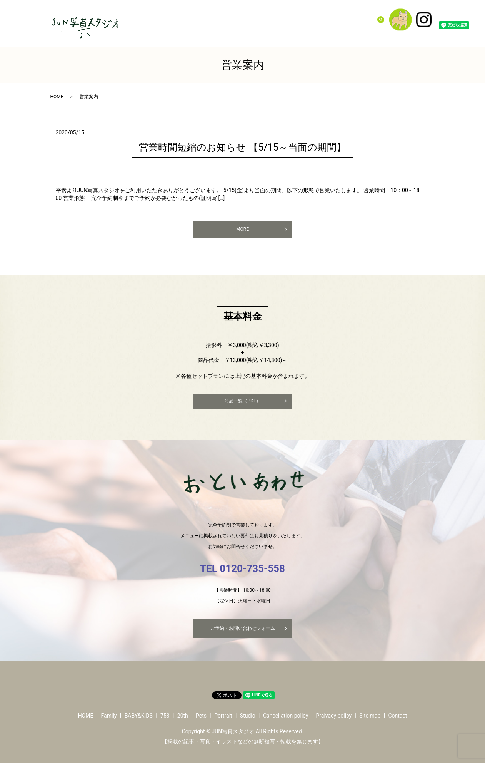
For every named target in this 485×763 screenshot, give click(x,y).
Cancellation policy (285, 716)
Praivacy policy (334, 716)
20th (287, 19)
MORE (242, 229)
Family (224, 19)
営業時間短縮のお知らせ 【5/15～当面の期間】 (242, 147)
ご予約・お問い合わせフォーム (242, 628)
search (385, 19)
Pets (302, 19)
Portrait (321, 19)
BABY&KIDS (250, 19)
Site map (369, 716)
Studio (342, 19)
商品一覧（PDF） (242, 401)
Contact (363, 19)
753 (273, 19)
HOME (56, 96)
